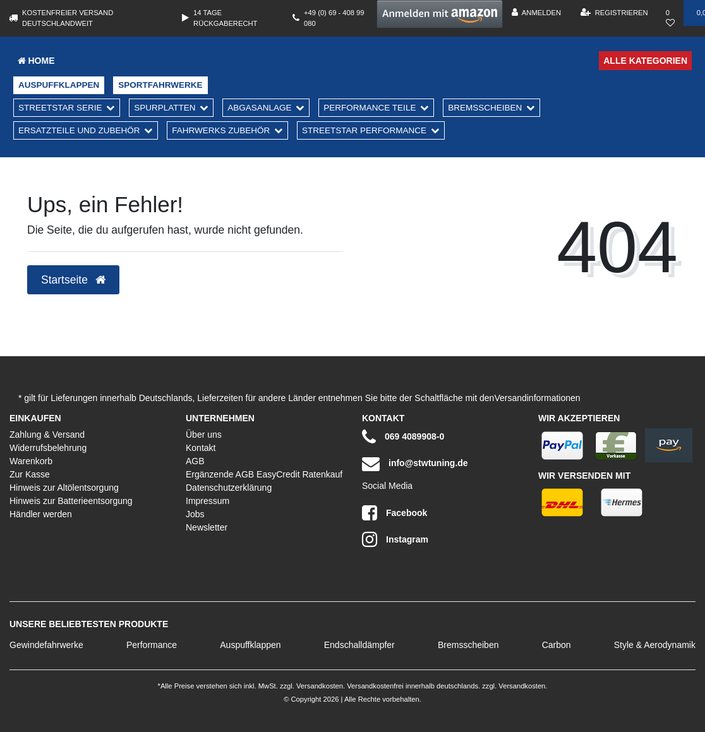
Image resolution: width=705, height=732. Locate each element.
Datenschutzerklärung (229, 488)
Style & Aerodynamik (655, 645)
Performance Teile (369, 107)
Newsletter (206, 527)
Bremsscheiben (485, 107)
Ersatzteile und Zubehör (79, 130)
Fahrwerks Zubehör (221, 130)
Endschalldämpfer (359, 645)
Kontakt (200, 448)
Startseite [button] (73, 279)
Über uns (204, 434)
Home (36, 61)
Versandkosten (318, 686)
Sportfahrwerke (160, 85)
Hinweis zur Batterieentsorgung (71, 501)
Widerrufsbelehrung (48, 448)
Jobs (195, 514)
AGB (195, 461)
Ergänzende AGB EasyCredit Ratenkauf (264, 474)
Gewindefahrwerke (46, 645)
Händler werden (40, 514)
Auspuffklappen (58, 85)
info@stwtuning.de (415, 463)
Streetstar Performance (364, 130)
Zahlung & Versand (47, 434)
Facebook (394, 513)
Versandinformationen (537, 398)
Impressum (207, 501)
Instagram (395, 539)
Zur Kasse (29, 474)
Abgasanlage (259, 107)
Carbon (556, 645)
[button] (440, 14)
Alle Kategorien (645, 61)
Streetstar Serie (60, 107)
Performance (151, 645)
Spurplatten (164, 107)
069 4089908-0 (403, 437)
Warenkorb (30, 461)
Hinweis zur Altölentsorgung (64, 488)
